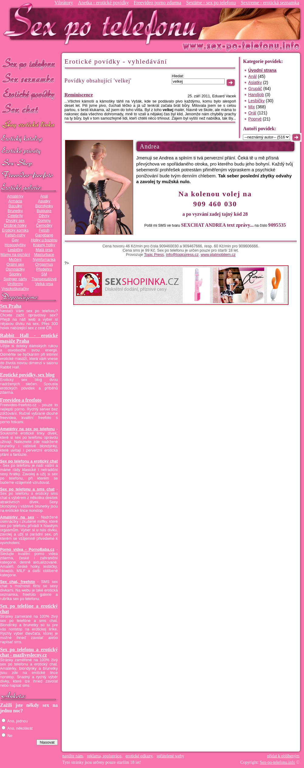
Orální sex (15, 264)
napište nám (72, 756)
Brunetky (15, 211)
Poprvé (254, 119)
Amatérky (15, 196)
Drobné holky (15, 225)
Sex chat (29, 109)
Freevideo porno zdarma (157, 2)
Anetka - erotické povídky (103, 2)
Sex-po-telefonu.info (277, 762)
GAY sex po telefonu (29, 125)
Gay (15, 240)
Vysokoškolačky (15, 289)
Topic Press (154, 255)
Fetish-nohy (15, 235)
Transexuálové (44, 279)
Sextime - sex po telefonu (211, 2)
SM (44, 274)
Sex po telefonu (29, 63)
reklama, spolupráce (104, 756)
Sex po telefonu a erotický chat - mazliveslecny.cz (29, 652)
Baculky (15, 206)
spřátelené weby (170, 756)
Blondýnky (44, 206)
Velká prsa (44, 284)
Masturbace (44, 255)
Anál (44, 196)
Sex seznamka (29, 78)
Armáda (15, 201)
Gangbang (44, 235)
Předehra (44, 269)
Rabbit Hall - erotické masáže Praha (29, 338)
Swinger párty (15, 279)
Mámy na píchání (15, 255)
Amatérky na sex (17, 517)
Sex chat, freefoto (17, 582)
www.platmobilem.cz (218, 255)
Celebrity (15, 216)
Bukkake (44, 211)
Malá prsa (44, 250)
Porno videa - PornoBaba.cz (27, 549)
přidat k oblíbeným (283, 756)
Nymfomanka (44, 259)
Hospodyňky (15, 245)
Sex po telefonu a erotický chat (29, 461)
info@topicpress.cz (182, 255)
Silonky (15, 274)
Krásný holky (44, 245)
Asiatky (44, 201)
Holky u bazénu (44, 240)
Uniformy (15, 284)
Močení (15, 259)
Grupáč (255, 88)
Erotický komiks (15, 230)
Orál (252, 112)
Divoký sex (15, 220)
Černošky (44, 225)
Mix (251, 106)
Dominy (44, 220)
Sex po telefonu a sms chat (27, 489)
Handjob (256, 94)
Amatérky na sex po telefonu (27, 429)
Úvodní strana (262, 70)
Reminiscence (78, 94)
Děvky (44, 216)
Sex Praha (10, 306)
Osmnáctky (15, 269)
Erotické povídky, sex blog (27, 374)
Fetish (44, 230)
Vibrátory (63, 2)
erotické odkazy (139, 756)
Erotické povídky (29, 94)
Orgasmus (44, 264)
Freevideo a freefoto (20, 400)
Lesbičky (15, 250)
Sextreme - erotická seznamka (270, 2)
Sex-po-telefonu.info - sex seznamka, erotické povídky (102, 23)
